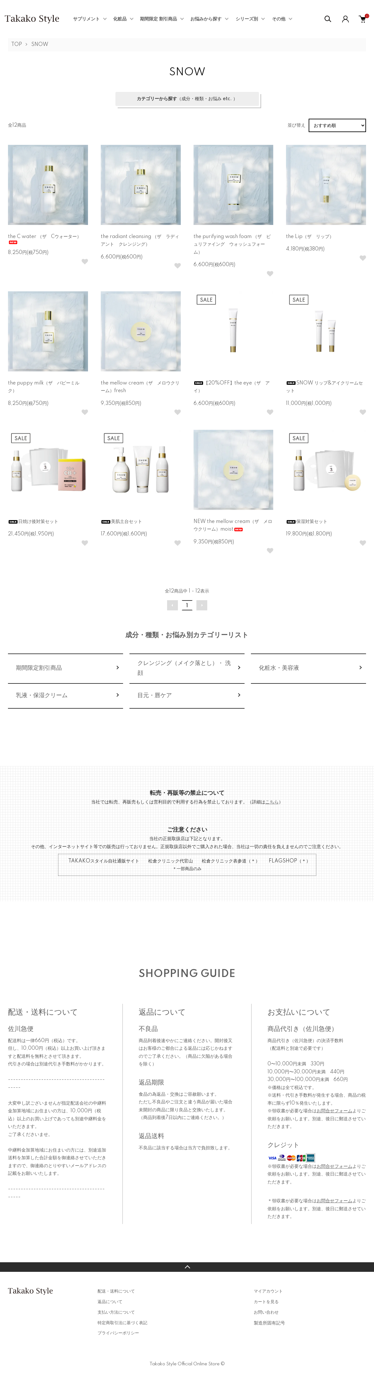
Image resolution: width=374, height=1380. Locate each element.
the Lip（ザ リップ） (310, 236)
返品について (110, 1302)
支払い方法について (116, 1312)
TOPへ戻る (187, 1267)
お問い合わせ (266, 1312)
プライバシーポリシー (118, 1333)
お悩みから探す (206, 19)
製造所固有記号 (269, 1323)
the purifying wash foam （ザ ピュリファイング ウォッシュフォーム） (232, 244)
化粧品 (120, 19)
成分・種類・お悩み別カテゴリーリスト (187, 635)
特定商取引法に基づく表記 (122, 1323)
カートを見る (266, 1302)
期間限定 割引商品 (158, 19)
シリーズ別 (247, 19)
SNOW (39, 44)
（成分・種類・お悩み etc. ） (187, 99)
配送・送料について (116, 1291)
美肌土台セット (121, 521)
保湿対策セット (306, 521)
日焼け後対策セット (33, 521)
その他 (278, 19)
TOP (16, 44)
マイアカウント (268, 1291)
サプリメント (86, 19)
